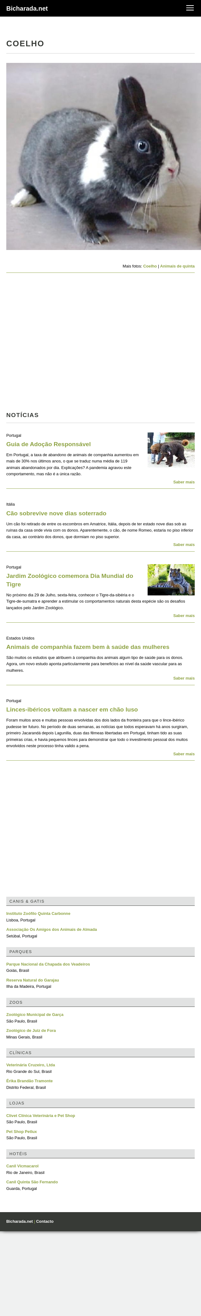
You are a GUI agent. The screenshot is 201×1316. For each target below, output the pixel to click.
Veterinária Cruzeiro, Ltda (30, 1065)
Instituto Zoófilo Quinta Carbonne (38, 913)
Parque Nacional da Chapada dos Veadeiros (48, 964)
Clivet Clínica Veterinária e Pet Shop (40, 1115)
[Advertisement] (59, 344)
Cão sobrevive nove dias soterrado (56, 513)
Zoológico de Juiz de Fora (31, 1030)
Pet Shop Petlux (21, 1131)
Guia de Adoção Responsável (48, 444)
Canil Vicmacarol (22, 1166)
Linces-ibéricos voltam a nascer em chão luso (72, 709)
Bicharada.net (27, 8)
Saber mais (184, 482)
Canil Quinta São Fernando (32, 1182)
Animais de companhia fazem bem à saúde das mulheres (87, 647)
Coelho (150, 266)
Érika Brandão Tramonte (29, 1081)
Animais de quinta (177, 266)
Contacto (44, 1221)
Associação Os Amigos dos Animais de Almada (51, 929)
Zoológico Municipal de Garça (34, 1014)
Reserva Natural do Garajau (32, 980)
